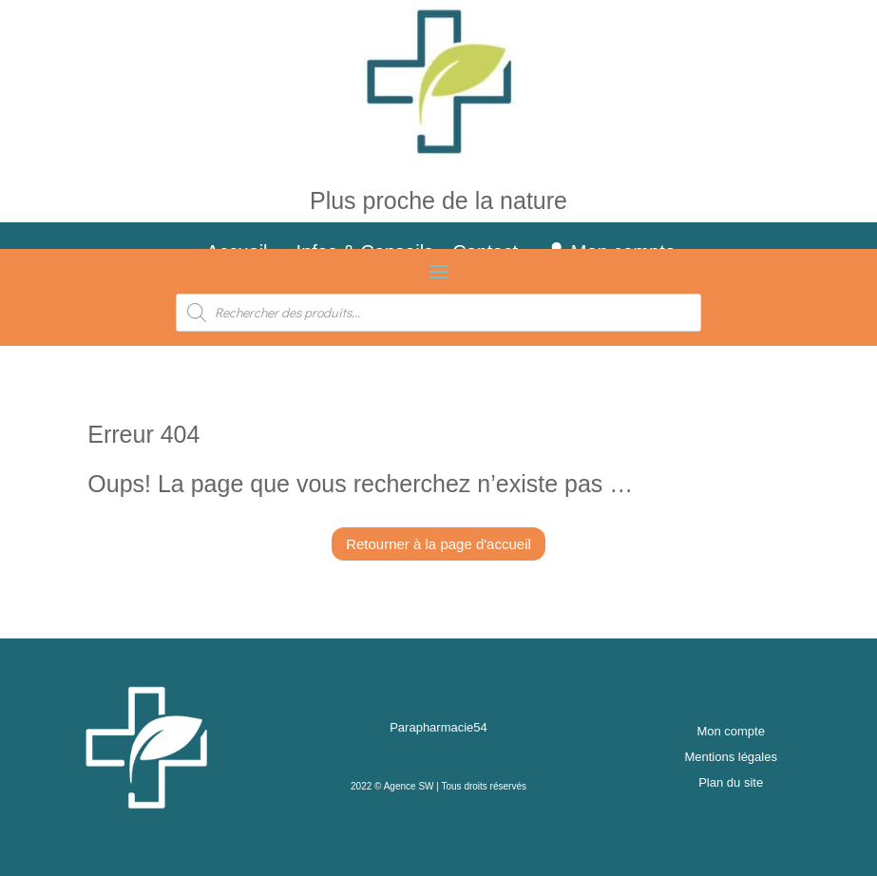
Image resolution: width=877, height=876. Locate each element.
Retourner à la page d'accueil (438, 544)
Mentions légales (730, 757)
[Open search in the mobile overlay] (439, 313)
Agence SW (409, 786)
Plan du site (730, 782)
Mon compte (730, 731)
